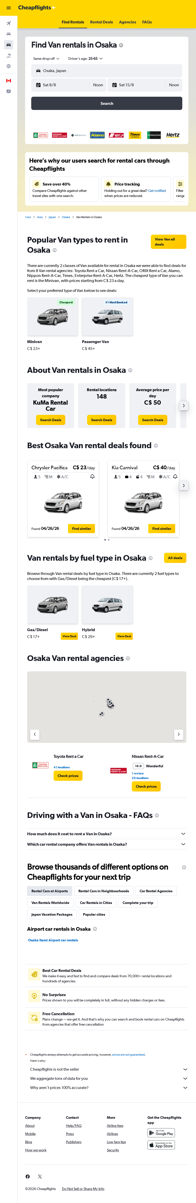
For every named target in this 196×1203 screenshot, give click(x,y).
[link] (168, 242)
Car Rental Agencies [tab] (156, 891)
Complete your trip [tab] (138, 903)
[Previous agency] (34, 735)
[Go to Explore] (8, 66)
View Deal (69, 636)
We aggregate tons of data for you (109, 1078)
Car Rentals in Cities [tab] (96, 903)
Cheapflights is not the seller (109, 1069)
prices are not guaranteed (128, 1054)
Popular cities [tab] (94, 914)
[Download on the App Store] (161, 1145)
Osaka (66, 217)
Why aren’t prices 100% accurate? (109, 1088)
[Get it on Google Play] (161, 1132)
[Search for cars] (8, 45)
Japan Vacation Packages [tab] (51, 914)
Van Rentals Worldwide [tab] (50, 903)
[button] (8, 7)
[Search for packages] (8, 55)
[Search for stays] (8, 34)
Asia (40, 217)
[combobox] (46, 58)
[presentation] (121, 45)
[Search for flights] (8, 23)
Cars (28, 217)
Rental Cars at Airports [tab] (49, 891)
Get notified (157, 191)
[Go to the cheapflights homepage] (37, 7)
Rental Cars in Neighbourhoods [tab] (103, 891)
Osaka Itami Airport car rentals (53, 940)
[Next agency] (178, 735)
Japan (52, 217)
